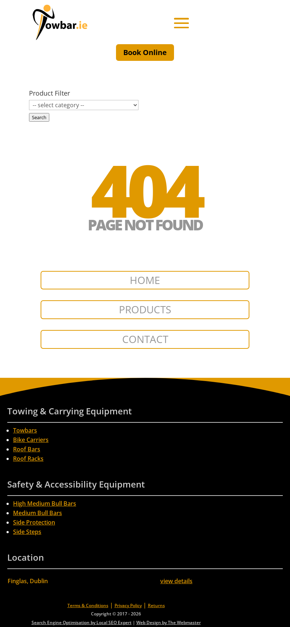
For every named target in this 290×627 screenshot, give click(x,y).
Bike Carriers (31, 440)
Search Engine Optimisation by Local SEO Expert (82, 622)
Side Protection (34, 522)
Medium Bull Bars (37, 513)
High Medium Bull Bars (44, 503)
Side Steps (27, 532)
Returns (156, 605)
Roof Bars (26, 449)
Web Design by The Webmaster (168, 622)
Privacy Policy (128, 605)
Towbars (25, 430)
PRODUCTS (145, 309)
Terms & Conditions (87, 605)
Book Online (145, 52)
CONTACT (145, 339)
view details (176, 581)
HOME (145, 280)
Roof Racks (28, 459)
